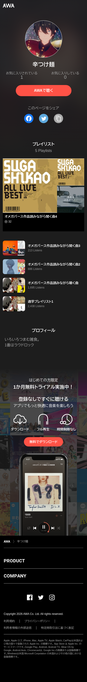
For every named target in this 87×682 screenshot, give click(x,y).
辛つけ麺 (22, 541)
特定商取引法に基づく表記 (57, 628)
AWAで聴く (43, 90)
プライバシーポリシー (37, 621)
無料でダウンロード (43, 442)
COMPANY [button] (15, 576)
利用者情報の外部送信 (18, 628)
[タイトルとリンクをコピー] (58, 118)
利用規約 (9, 621)
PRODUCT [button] (14, 561)
